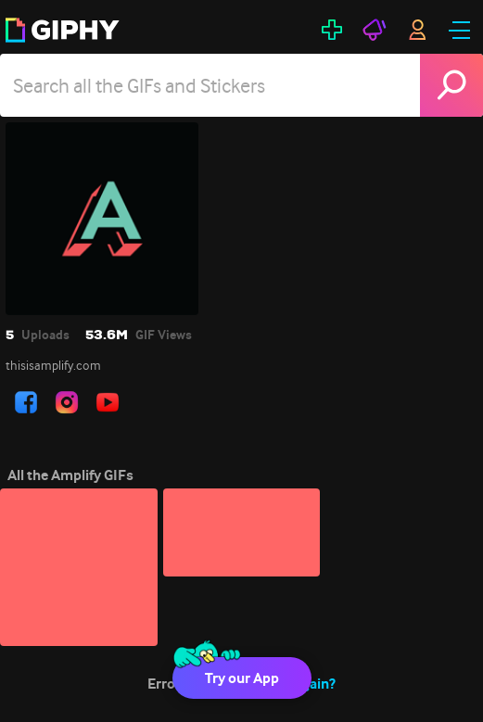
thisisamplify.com (53, 365)
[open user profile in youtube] (107, 402)
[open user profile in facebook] (26, 402)
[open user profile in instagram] (66, 402)
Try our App (242, 678)
